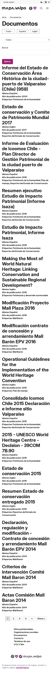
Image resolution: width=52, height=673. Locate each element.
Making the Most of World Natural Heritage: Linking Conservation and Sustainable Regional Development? (24, 272)
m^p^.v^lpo (19, 644)
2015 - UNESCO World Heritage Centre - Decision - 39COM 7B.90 (25, 442)
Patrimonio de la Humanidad (26, 99)
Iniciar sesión (9, 2)
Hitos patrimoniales (23, 629)
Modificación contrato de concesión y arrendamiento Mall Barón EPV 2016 (25, 333)
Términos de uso (22, 641)
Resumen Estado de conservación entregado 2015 (23, 496)
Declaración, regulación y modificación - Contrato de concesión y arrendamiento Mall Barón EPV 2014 (26, 536)
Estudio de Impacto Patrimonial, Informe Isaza (23, 232)
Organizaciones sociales (26, 632)
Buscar (5, 47)
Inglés (35, 31)
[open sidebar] (47, 8)
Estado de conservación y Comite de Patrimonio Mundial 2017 (26, 114)
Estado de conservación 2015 (21, 471)
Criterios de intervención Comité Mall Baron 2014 (23, 572)
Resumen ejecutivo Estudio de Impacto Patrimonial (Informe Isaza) (23, 198)
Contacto (18, 638)
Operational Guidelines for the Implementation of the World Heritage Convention (26, 370)
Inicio (4, 17)
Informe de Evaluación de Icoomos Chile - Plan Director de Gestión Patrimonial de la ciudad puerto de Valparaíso (25, 157)
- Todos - (8, 31)
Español (22, 31)
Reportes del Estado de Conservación (21, 136)
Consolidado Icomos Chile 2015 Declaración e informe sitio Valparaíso (26, 406)
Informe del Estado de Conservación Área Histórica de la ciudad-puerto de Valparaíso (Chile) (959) (25, 78)
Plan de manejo (20, 390)
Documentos (20, 635)
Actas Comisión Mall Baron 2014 (23, 597)
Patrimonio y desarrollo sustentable (30, 295)
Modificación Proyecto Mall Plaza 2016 (25, 305)
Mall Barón (18, 318)
